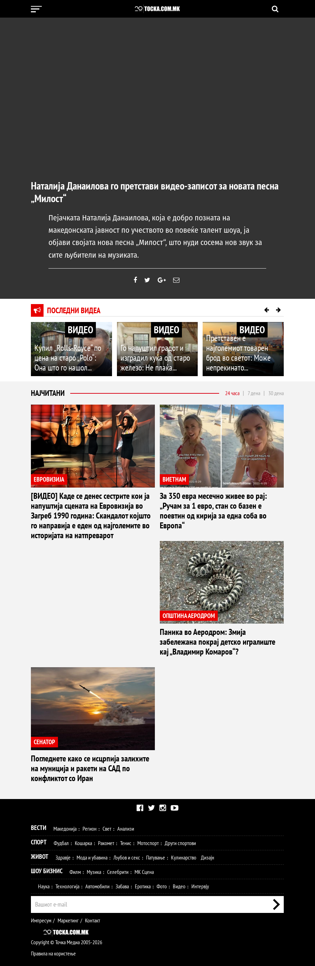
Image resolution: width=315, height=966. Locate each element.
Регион (90, 796)
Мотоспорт (148, 810)
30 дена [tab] (276, 400)
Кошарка (83, 810)
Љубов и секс (126, 825)
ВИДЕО (80, 336)
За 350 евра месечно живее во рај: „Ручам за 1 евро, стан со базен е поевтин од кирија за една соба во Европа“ (221, 510)
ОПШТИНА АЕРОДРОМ (189, 609)
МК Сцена (144, 839)
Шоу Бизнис (47, 839)
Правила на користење (53, 921)
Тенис (125, 810)
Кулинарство (183, 825)
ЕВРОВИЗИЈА (49, 486)
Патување (155, 825)
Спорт (39, 810)
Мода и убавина (92, 825)
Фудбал (61, 810)
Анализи (125, 796)
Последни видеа (73, 317)
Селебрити (118, 839)
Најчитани (48, 400)
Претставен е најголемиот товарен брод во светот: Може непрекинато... (240, 366)
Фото (162, 853)
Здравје (63, 825)
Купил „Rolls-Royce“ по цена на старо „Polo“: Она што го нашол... (70, 371)
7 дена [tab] (254, 400)
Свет (107, 796)
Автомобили (97, 853)
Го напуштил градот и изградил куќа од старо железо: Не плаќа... (157, 371)
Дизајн (207, 825)
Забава (122, 853)
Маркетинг (68, 887)
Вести (38, 795)
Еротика (143, 853)
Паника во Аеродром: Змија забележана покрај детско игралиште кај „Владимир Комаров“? (214, 628)
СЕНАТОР (44, 722)
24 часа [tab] (232, 400)
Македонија (65, 796)
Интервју (200, 853)
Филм (75, 839)
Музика (94, 839)
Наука (44, 853)
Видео (179, 853)
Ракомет (106, 810)
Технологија (67, 853)
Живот (39, 824)
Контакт (92, 887)
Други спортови (180, 810)
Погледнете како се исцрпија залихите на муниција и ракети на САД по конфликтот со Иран (92, 742)
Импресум (41, 887)
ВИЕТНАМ (174, 486)
